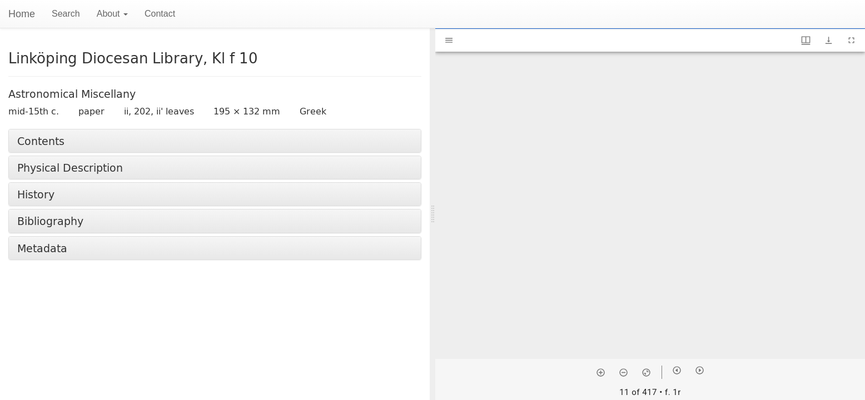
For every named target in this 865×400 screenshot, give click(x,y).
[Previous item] (676, 370)
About (112, 13)
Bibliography (50, 221)
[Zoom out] (623, 372)
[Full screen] (851, 40)
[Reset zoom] (646, 372)
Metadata (42, 248)
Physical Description (70, 167)
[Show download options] (828, 40)
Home (21, 13)
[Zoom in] (600, 372)
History (35, 194)
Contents (40, 141)
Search (66, 13)
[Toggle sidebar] (449, 40)
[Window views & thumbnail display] (805, 40)
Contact (160, 13)
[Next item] (699, 370)
